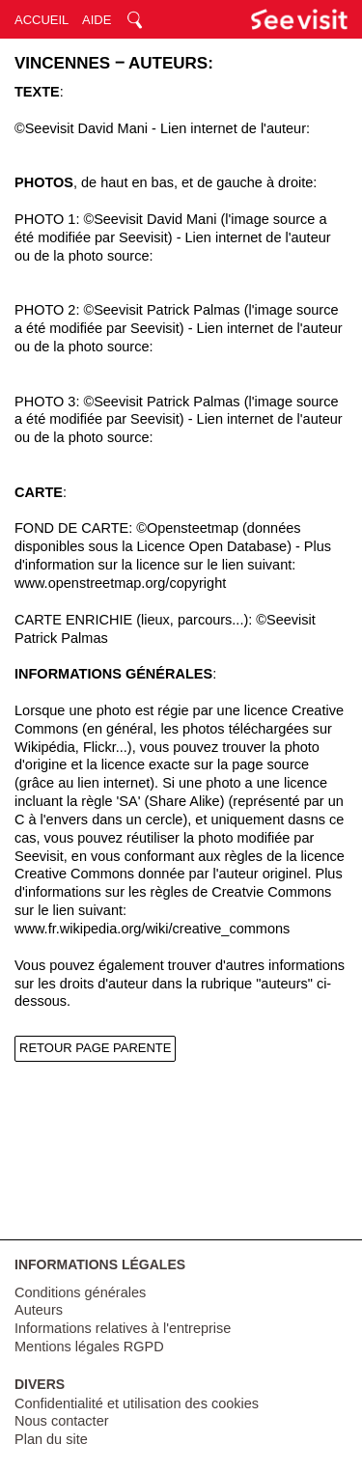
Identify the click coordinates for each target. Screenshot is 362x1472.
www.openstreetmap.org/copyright (120, 583)
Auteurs (38, 1310)
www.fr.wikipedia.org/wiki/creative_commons (152, 928)
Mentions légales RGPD (89, 1346)
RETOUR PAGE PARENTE (95, 1048)
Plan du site (51, 1439)
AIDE (96, 20)
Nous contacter (61, 1421)
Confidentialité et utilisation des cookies (136, 1403)
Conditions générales (80, 1292)
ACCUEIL (41, 20)
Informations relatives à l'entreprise (122, 1328)
